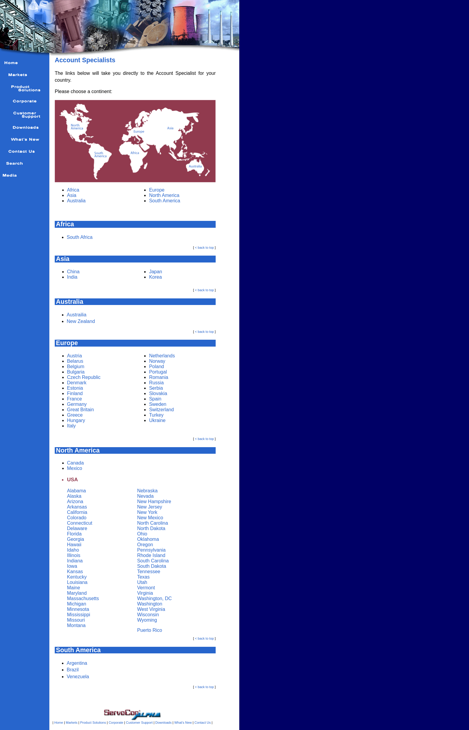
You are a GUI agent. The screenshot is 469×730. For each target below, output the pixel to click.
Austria (74, 355)
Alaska (74, 496)
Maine (73, 587)
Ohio (142, 533)
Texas (143, 576)
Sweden (157, 404)
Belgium (75, 366)
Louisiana (77, 582)
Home (58, 722)
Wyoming (147, 620)
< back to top (204, 247)
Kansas (75, 571)
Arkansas (77, 506)
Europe (157, 189)
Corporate (116, 722)
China (73, 271)
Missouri (76, 620)
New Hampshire (154, 501)
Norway (157, 361)
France (74, 398)
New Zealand (81, 321)
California (77, 512)
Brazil (73, 669)
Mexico (74, 468)
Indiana (75, 560)
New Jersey (149, 506)
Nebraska (147, 490)
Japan (155, 271)
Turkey (156, 415)
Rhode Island (151, 555)
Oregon (145, 544)
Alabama (76, 490)
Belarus (75, 361)
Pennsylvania (151, 550)
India (72, 277)
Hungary (76, 420)
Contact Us (202, 722)
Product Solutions (93, 722)
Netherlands (162, 355)
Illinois (73, 555)
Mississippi (78, 614)
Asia (71, 195)
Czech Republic (83, 377)
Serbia (156, 388)
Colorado (76, 517)
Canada (75, 462)
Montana (76, 625)
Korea (155, 277)
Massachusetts (83, 598)
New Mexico (150, 517)
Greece (75, 415)
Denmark (76, 382)
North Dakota (151, 528)
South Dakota (151, 566)
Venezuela (78, 676)
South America (164, 200)
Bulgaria (76, 371)
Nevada (145, 496)
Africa (73, 189)
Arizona (75, 501)
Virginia (145, 593)
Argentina (77, 663)
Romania (158, 377)
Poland (156, 366)
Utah (142, 582)
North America (164, 195)
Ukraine (157, 420)
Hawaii (74, 544)
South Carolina (153, 560)
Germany (77, 404)
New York (147, 512)
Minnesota (78, 609)
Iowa (72, 566)
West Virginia (151, 609)
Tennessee (148, 571)
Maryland (77, 593)
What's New (182, 722)
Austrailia (76, 314)
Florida (74, 533)
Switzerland (161, 409)
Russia (156, 382)
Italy (71, 425)
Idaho (73, 550)
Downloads (163, 722)
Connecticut (79, 523)
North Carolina (152, 523)
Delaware (77, 528)
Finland (75, 393)
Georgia (75, 539)
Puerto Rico (149, 630)
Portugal (158, 371)
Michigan (76, 603)
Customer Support (139, 722)
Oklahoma (148, 539)
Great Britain (80, 409)
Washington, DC (154, 598)
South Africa (79, 237)
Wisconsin (148, 614)
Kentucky (77, 576)
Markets (71, 722)
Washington (149, 603)
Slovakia (158, 393)
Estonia (75, 388)
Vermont (146, 587)
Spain (155, 398)
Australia (76, 200)
